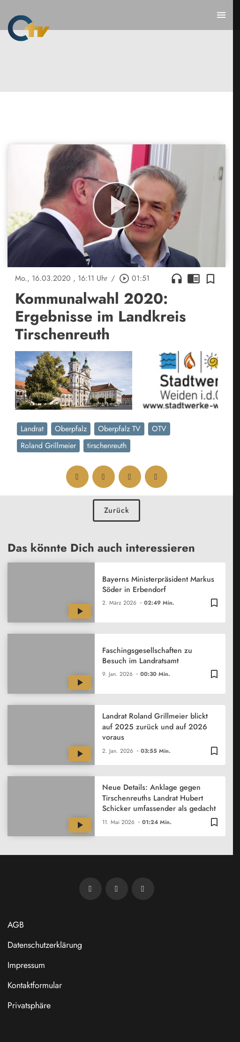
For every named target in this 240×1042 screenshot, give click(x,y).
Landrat (32, 428)
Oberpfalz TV (119, 428)
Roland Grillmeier (48, 445)
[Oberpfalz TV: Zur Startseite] (29, 28)
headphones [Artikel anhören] (176, 278)
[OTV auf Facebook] (116, 888)
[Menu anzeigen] (221, 15)
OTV (159, 428)
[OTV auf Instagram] (143, 888)
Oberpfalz (71, 428)
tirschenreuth (107, 445)
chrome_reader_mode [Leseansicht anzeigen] (193, 278)
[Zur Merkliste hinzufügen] (210, 278)
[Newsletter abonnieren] (90, 888)
